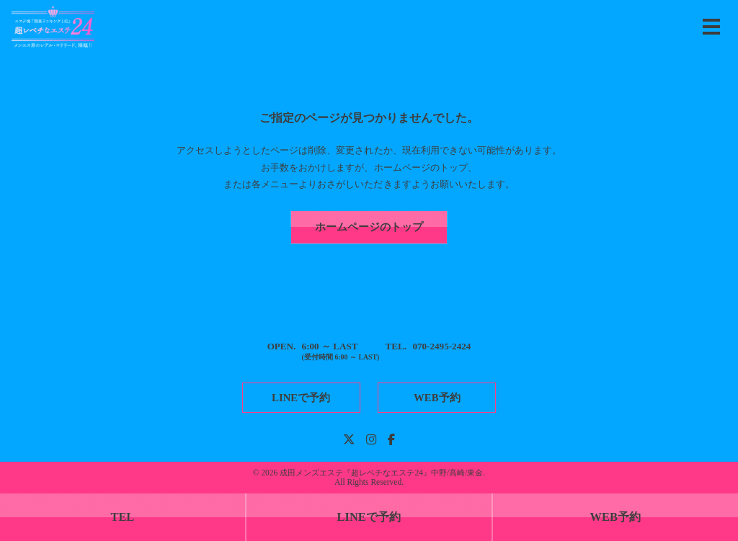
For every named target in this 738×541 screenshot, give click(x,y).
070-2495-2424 (441, 346)
